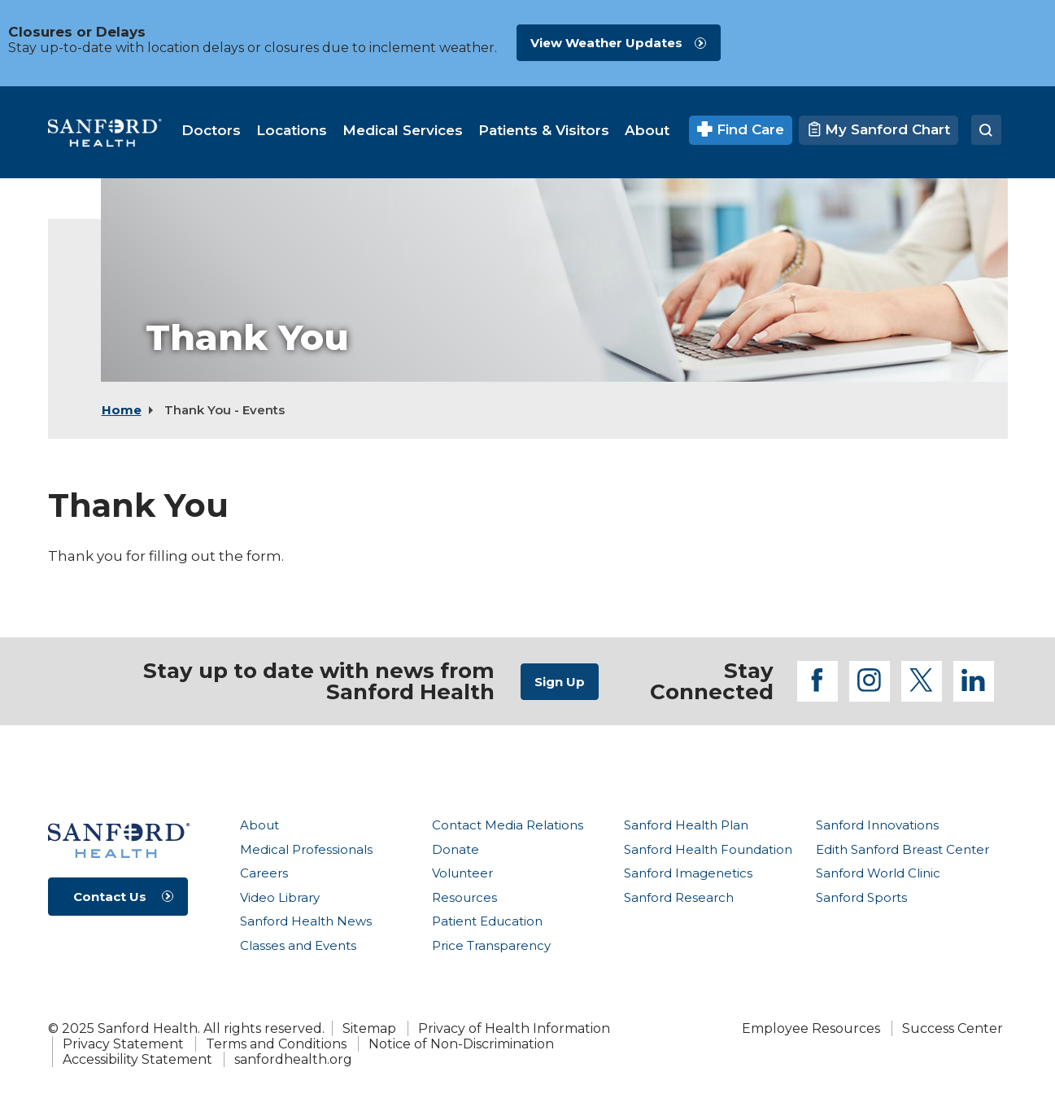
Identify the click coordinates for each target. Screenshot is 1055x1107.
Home (122, 410)
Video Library (280, 897)
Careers (264, 873)
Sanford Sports (861, 897)
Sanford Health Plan (686, 825)
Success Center (952, 1028)
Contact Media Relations (507, 825)
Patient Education (487, 921)
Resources (464, 897)
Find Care (740, 129)
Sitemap (369, 1028)
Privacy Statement (123, 1044)
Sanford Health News (306, 921)
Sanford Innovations (877, 825)
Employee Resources (811, 1028)
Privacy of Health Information (514, 1028)
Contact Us (109, 896)
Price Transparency (491, 945)
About (259, 825)
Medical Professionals (306, 849)
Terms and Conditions (276, 1044)
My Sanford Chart (878, 129)
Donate (455, 849)
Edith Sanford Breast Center (902, 849)
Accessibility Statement (137, 1059)
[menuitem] (211, 130)
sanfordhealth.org (293, 1059)
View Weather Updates (606, 42)
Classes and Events (298, 945)
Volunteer (462, 873)
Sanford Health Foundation (708, 849)
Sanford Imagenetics (688, 873)
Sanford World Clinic (878, 873)
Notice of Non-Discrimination (461, 1044)
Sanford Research (679, 897)
